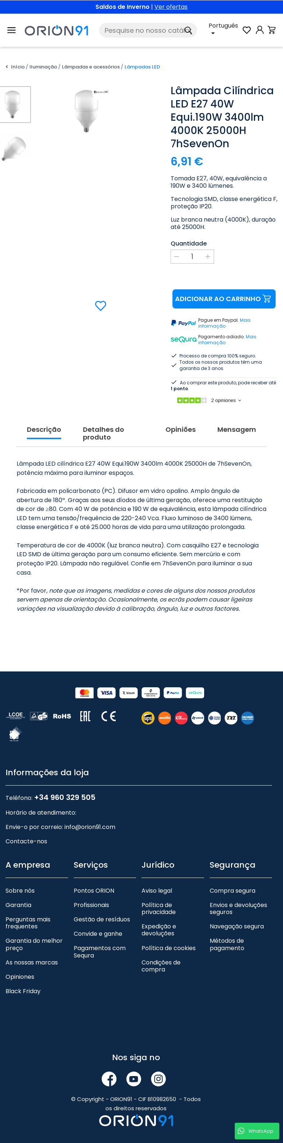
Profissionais (91, 905)
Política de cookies (169, 948)
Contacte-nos (26, 841)
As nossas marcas (32, 962)
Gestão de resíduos (102, 919)
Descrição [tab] (44, 430)
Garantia (18, 905)
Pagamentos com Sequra (100, 951)
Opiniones (20, 977)
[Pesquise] (148, 30)
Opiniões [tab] (180, 430)
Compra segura (232, 890)
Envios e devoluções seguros (238, 908)
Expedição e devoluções (159, 930)
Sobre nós (20, 890)
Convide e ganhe (98, 933)
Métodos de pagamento (227, 944)
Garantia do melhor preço (34, 944)
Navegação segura (237, 926)
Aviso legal (157, 890)
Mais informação (224, 323)
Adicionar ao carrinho (224, 299)
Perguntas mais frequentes (28, 923)
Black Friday (23, 991)
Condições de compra (161, 966)
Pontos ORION (94, 890)
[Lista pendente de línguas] (225, 30)
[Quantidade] (192, 257)
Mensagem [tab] (236, 430)
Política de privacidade (159, 908)
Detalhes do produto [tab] (103, 434)
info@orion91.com (89, 827)
